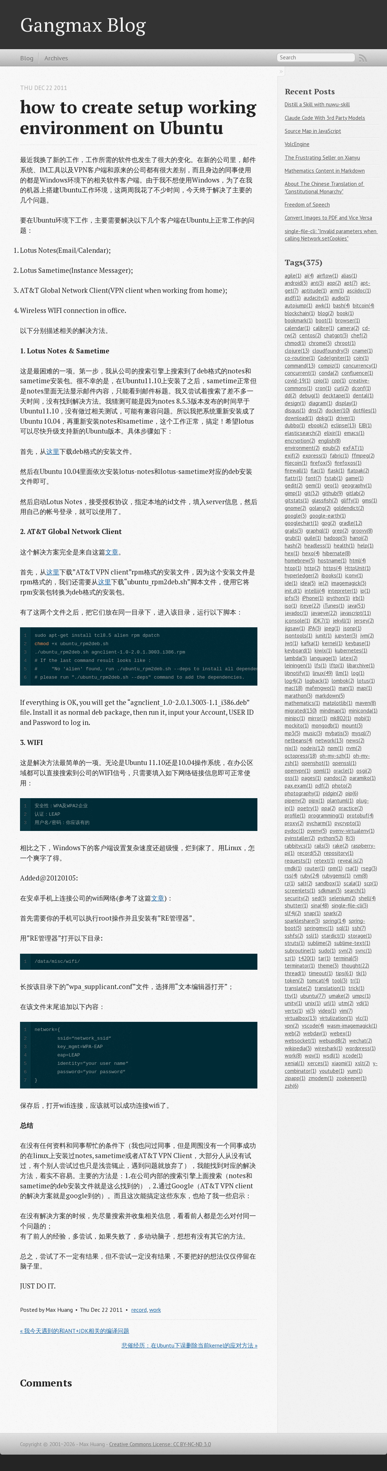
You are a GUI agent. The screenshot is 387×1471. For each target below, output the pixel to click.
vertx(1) (294, 1010)
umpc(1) (361, 995)
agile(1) (293, 275)
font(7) (313, 478)
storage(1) (360, 935)
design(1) (295, 403)
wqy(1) (312, 1055)
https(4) (332, 568)
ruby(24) (309, 875)
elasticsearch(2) (303, 432)
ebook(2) (318, 425)
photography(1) (302, 793)
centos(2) (310, 335)
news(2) (355, 740)
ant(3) (317, 282)
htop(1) (293, 568)
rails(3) (322, 845)
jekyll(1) (342, 620)
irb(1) (358, 598)
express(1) (315, 455)
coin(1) (361, 357)
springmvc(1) (318, 928)
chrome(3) (320, 343)
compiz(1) (329, 365)
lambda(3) (296, 658)
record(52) (309, 853)
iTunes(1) (333, 605)
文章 (111, 552)
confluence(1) (357, 372)
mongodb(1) (325, 725)
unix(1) (313, 1003)
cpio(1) (321, 380)
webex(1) (340, 1033)
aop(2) (334, 282)
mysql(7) (361, 733)
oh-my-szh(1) (335, 755)
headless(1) (317, 545)
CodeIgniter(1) (334, 357)
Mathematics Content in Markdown (325, 170)
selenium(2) (342, 898)
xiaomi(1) (342, 1063)
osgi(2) (364, 770)
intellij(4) (315, 590)
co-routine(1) (300, 357)
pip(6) (351, 793)
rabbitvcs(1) (298, 845)
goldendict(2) (348, 508)
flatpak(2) (358, 470)
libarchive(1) (361, 665)
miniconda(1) (363, 710)
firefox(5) (321, 462)
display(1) (346, 403)
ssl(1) (312, 935)
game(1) (354, 478)
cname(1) (362, 350)
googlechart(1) (302, 522)
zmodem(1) (320, 1078)
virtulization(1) (336, 1018)
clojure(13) (297, 350)
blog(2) (326, 313)
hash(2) (293, 545)
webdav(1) (315, 1033)
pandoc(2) (335, 777)
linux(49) (323, 673)
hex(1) (292, 553)
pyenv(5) (317, 830)
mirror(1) (317, 718)
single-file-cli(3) (350, 905)
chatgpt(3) (336, 335)
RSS (363, 58)
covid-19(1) (298, 380)
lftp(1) (336, 665)
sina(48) (320, 905)
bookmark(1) (299, 320)
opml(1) (322, 770)
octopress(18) (301, 755)
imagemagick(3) (348, 583)
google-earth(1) (327, 515)
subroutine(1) (300, 950)
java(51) (356, 605)
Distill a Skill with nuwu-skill (317, 104)
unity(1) (293, 1003)
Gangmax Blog (83, 24)
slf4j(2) (293, 913)
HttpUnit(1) (358, 568)
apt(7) (351, 282)
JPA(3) (314, 628)
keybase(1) (357, 643)
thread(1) (295, 973)
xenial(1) (294, 1063)
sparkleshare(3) (302, 920)
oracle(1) (343, 770)
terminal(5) (345, 958)
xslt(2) (362, 1063)
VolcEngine (297, 144)
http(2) (312, 568)
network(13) (329, 740)
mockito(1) (297, 725)
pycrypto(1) (348, 823)
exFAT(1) (353, 447)
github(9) (332, 493)
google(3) (296, 515)
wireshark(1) (329, 1048)
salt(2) (305, 883)
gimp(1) (293, 493)
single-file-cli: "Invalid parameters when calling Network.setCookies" (331, 235)
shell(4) (367, 898)
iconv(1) (354, 575)
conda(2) (329, 372)
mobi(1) (362, 718)
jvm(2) (367, 635)
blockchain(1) (300, 313)
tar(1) (324, 958)
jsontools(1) (298, 635)
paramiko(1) (363, 777)
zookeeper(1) (351, 1078)
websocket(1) (300, 1040)
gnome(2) (295, 508)
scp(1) (371, 883)
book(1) (345, 313)
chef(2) (359, 335)
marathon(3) (298, 695)
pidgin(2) (333, 793)
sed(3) (319, 898)
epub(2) (331, 447)
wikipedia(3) (298, 1048)
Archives (56, 58)
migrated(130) (301, 710)
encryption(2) (300, 440)
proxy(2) (294, 823)
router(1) (315, 868)
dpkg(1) (324, 418)
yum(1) (355, 1070)
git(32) (311, 493)
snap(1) (312, 913)
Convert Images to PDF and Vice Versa (328, 217)
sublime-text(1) (352, 943)
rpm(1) (335, 868)
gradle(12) (350, 522)
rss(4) (291, 875)
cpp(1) (339, 380)
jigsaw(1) (295, 628)
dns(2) (315, 410)
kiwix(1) (323, 650)
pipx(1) (316, 800)
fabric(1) (339, 455)
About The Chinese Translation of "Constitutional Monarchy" (324, 187)
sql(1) (342, 928)
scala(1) (352, 883)
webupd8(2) (332, 1040)
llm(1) (342, 673)
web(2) (292, 1033)
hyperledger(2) (302, 575)
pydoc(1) (294, 830)
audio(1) (341, 297)
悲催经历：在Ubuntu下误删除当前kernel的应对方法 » (189, 1345)
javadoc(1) (296, 612)
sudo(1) (327, 950)
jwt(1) (291, 643)
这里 (52, 451)
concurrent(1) (300, 372)
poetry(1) (308, 808)
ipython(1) (338, 598)
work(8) (293, 1055)
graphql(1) (317, 530)
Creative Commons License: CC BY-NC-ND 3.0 (160, 1444)
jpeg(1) (332, 628)
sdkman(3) (329, 890)
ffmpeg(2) (363, 455)
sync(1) (363, 950)
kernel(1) (332, 643)
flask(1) (336, 470)
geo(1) (331, 485)
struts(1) (295, 943)
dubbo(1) (295, 425)
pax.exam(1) (298, 785)
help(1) (366, 545)
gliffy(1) (350, 500)
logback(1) (317, 680)
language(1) (323, 658)
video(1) (327, 1010)
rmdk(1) (293, 868)
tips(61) (344, 973)
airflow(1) (327, 275)
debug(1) (309, 395)
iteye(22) (310, 605)
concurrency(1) (360, 365)
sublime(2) (319, 943)
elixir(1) (332, 432)
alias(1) (349, 275)
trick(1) (356, 988)
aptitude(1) (314, 290)
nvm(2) (354, 748)
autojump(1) (298, 305)
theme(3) (328, 965)
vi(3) (310, 1010)
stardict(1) (333, 935)
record (139, 1309)
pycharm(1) (319, 823)
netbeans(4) (298, 740)
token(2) (294, 980)
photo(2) (342, 785)
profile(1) (295, 815)
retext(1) (324, 860)
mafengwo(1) (320, 687)
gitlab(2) (355, 493)
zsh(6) (292, 1085)
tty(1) (291, 995)
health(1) (344, 545)
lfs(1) (321, 665)
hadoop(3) (335, 537)
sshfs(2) (294, 935)
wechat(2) (360, 1040)
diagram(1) (320, 403)
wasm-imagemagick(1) (352, 1025)
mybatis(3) (337, 733)
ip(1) (365, 590)
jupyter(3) (346, 635)
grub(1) (293, 537)
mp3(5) (292, 733)
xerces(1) (318, 1063)
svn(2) (345, 950)
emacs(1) (354, 432)
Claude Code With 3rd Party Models (325, 117)
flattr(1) (294, 478)
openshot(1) (315, 763)
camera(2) (348, 328)
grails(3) (294, 530)
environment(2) (302, 447)
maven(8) (365, 702)
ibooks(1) (331, 575)
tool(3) (339, 980)
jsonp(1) (352, 628)
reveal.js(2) (350, 860)
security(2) (297, 898)
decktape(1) (336, 395)
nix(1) (291, 748)
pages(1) (311, 777)
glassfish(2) (325, 500)
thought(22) (355, 965)
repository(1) (339, 853)
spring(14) (334, 920)
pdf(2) (322, 785)
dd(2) (290, 395)
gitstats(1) (297, 500)
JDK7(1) (321, 620)
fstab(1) (333, 478)
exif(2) (292, 455)
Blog (26, 58)
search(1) (355, 890)
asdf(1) (293, 297)
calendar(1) (297, 328)
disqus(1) (295, 410)
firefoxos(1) (348, 462)
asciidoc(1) (359, 290)
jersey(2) (364, 620)
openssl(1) (344, 763)
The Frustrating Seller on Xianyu (322, 157)
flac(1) (318, 470)
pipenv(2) (295, 800)
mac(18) (294, 687)
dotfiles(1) (364, 410)
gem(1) (313, 485)
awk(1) (322, 305)
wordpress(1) (360, 1048)
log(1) (357, 673)
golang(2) (320, 508)
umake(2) (339, 995)
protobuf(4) (360, 815)
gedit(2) (294, 485)
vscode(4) (313, 1025)
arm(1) (337, 290)
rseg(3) (369, 868)
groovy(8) (362, 530)
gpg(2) (328, 522)
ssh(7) (359, 928)
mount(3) (352, 725)
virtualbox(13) (301, 1018)
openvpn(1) (298, 770)
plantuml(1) (340, 800)
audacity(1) (316, 297)
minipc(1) (295, 718)
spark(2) (333, 913)
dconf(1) (361, 388)
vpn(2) (292, 1025)
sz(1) (290, 958)
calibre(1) (323, 328)
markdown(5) (330, 695)
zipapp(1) (295, 1078)
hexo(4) (311, 553)
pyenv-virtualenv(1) (352, 830)
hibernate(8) (337, 553)
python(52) (330, 838)
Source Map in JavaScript (313, 131)
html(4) (358, 560)
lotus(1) (366, 680)
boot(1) (324, 320)
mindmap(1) (333, 710)
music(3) (312, 733)
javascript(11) (355, 612)
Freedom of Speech (307, 204)
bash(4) (341, 305)
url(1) (330, 1003)
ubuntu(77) (313, 995)
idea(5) (308, 583)
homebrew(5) (300, 560)
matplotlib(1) (337, 702)
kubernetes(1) (351, 650)
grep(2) (340, 530)
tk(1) (361, 973)
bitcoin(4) (363, 305)
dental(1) (363, 395)
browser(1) (347, 320)
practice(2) (351, 808)
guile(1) (312, 537)
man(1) (346, 687)
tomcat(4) (318, 980)
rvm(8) (361, 875)
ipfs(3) (292, 598)
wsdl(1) (331, 1055)
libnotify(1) (297, 673)
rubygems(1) (336, 875)
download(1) (299, 418)
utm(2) (346, 1003)
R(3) (350, 838)
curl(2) (341, 388)
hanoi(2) (359, 537)
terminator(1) (300, 965)
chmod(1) (295, 343)
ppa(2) (328, 808)
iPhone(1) (313, 598)
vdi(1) (362, 1003)
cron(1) (323, 388)
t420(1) (307, 958)
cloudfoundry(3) (330, 350)
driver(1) (345, 418)
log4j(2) (293, 680)
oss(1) (292, 777)
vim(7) (346, 1010)
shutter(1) (296, 905)
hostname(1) (332, 560)
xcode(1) (353, 1055)
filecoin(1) (296, 462)
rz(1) (290, 883)
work (155, 1309)
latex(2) (349, 658)
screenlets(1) (300, 890)
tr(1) (355, 980)
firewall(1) (296, 470)
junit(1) (323, 635)
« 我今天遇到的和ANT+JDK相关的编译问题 (74, 1330)
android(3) (296, 282)
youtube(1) (331, 1070)
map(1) (364, 687)
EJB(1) (365, 425)
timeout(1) (321, 973)
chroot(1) (345, 343)
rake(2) (340, 845)
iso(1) (291, 605)
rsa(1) (351, 868)
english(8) (329, 440)
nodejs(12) (312, 748)
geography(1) (356, 485)
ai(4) (309, 275)
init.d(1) (293, 590)
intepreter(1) (343, 590)
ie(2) (323, 583)
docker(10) (337, 410)
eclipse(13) (343, 425)
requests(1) (298, 860)
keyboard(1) (298, 650)
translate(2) (298, 988)
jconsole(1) (297, 620)
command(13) (300, 365)
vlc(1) (362, 1018)
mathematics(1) (302, 702)
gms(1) (369, 500)
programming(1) (326, 815)
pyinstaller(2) (300, 838)
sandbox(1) (328, 883)
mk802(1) (340, 718)
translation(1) (330, 988)
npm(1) (335, 748)
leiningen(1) (298, 665)
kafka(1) (310, 643)
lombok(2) (343, 680)
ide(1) (291, 583)
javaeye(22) (324, 612)
